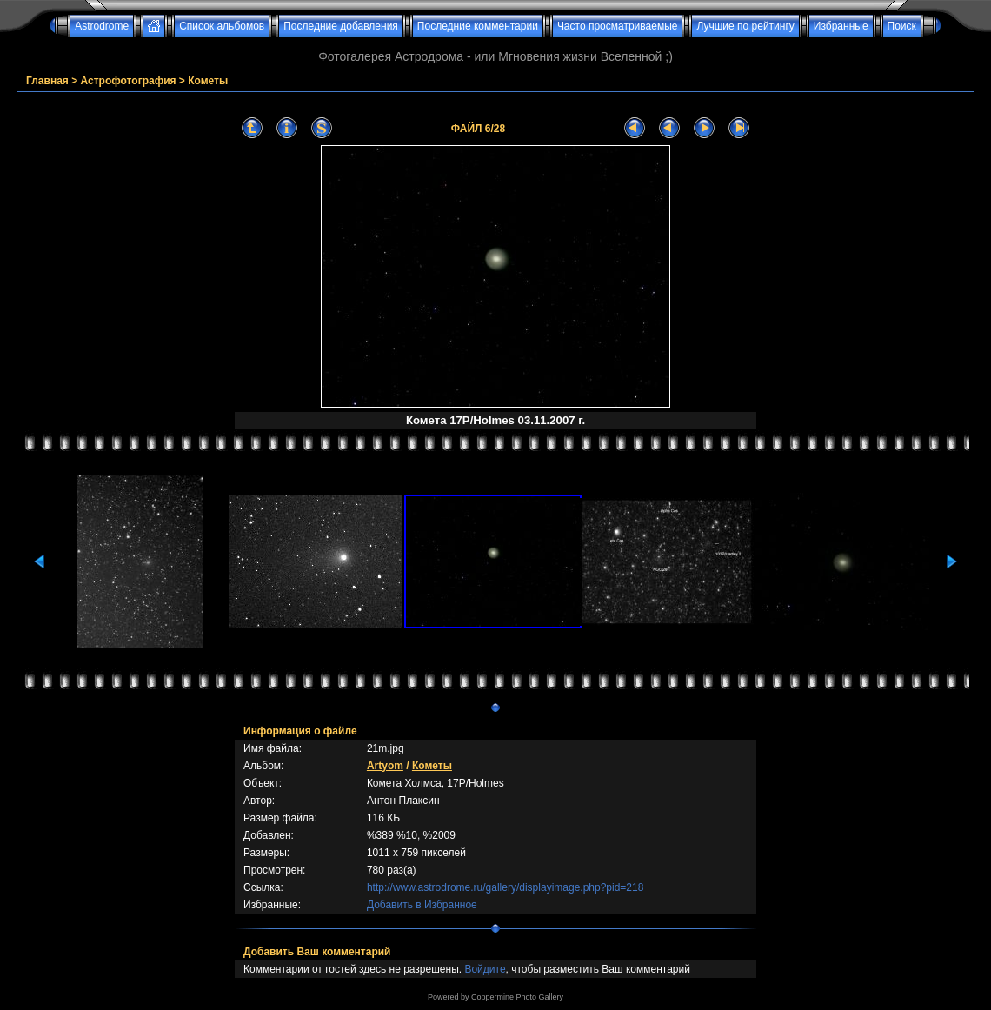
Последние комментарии (477, 26)
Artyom (385, 766)
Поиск (902, 26)
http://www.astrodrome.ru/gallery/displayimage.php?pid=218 (505, 887)
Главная (47, 81)
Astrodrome (102, 26)
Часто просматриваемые (617, 26)
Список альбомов (221, 26)
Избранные (841, 26)
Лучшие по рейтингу (745, 26)
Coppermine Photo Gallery (517, 997)
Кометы (208, 81)
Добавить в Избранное (422, 905)
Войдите (484, 969)
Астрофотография (128, 81)
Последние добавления (340, 26)
